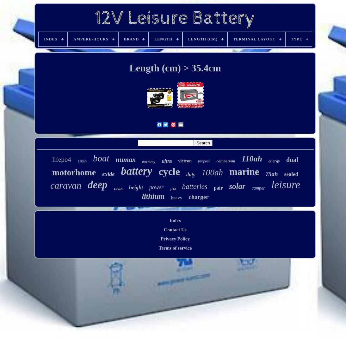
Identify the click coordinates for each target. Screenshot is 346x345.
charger (198, 197)
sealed (291, 174)
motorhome (74, 172)
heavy (176, 197)
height (136, 188)
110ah (252, 158)
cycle (169, 171)
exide (108, 174)
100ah (212, 172)
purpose (204, 161)
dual (292, 159)
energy (274, 161)
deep (97, 185)
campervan (226, 161)
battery (136, 171)
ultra (167, 161)
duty (190, 174)
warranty (148, 162)
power (156, 187)
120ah (82, 161)
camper (258, 188)
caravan (65, 185)
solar (237, 186)
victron (185, 161)
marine (244, 171)
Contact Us (175, 229)
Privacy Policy (175, 238)
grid (173, 189)
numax (126, 159)
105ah (118, 189)
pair (218, 188)
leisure (285, 185)
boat (101, 158)
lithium (153, 196)
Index (175, 220)
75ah (272, 174)
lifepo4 (61, 159)
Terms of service (175, 248)
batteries (194, 187)
